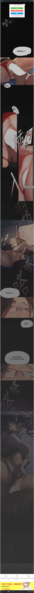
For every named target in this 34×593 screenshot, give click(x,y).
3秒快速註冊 (17, 8)
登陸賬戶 (17, 13)
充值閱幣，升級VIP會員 (17, 10)
